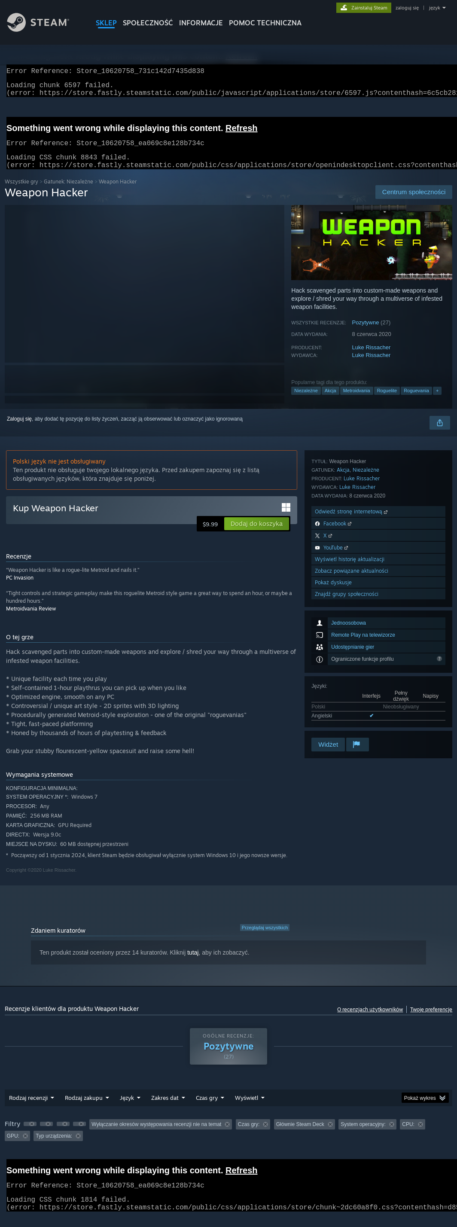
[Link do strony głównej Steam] (44, 29)
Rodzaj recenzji (28, 1108)
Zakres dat (165, 1108)
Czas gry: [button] (249, 1135)
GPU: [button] (13, 1146)
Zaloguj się (19, 429)
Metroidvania (356, 400)
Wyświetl (246, 1108)
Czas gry (207, 1108)
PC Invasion (20, 588)
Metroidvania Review (31, 619)
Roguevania (416, 400)
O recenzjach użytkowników (370, 1019)
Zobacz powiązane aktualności (351, 701)
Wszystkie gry (21, 192)
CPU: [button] (408, 1135)
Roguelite (387, 400)
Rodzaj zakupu (84, 1108)
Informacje (201, 22)
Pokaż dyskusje (333, 713)
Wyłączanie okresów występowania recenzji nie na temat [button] (156, 1135)
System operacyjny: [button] (363, 1135)
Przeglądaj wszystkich (265, 937)
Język (127, 1108)
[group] (229, 1140)
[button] (256, 534)
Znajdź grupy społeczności (346, 724)
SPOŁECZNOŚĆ (148, 22)
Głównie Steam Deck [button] (300, 1135)
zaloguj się (407, 8)
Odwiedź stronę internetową (352, 642)
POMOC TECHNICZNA (265, 22)
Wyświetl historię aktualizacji (349, 690)
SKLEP (106, 22)
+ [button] (437, 400)
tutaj (192, 962)
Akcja (330, 400)
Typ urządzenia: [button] (54, 1146)
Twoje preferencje (431, 1019)
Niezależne (305, 400)
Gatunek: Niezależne (68, 192)
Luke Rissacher (371, 357)
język (434, 8)
